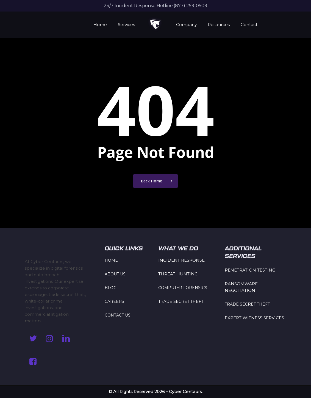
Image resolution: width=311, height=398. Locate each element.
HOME (111, 260)
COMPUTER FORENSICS (182, 287)
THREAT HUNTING (178, 273)
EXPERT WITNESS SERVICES (254, 317)
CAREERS (114, 301)
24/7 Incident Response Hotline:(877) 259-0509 (155, 5)
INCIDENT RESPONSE (181, 260)
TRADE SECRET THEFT (180, 301)
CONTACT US (117, 315)
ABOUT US (115, 274)
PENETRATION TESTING (250, 270)
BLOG (110, 287)
